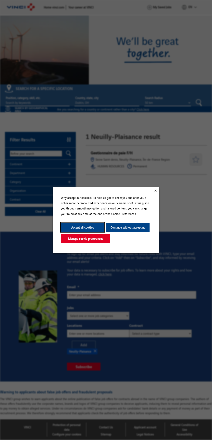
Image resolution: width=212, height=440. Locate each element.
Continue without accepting (128, 227)
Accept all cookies (82, 227)
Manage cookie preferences (85, 238)
